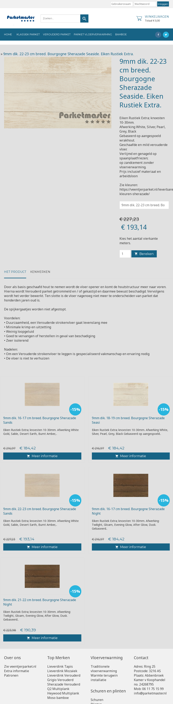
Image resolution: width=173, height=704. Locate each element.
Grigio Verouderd (60, 680)
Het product (15, 272)
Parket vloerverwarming (93, 34)
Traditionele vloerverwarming (104, 668)
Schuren (97, 700)
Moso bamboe (58, 697)
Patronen (11, 675)
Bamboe (121, 34)
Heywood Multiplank (63, 693)
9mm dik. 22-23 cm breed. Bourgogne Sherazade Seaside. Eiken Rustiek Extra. (68, 53)
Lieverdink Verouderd (63, 675)
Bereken (144, 254)
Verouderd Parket (57, 34)
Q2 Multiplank (58, 689)
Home (8, 34)
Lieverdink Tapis (60, 666)
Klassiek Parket (28, 34)
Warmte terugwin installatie (104, 677)
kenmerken (40, 272)
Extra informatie (16, 671)
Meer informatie (42, 456)
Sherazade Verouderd (63, 684)
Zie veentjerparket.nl (20, 666)
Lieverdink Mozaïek (62, 671)
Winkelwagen (157, 16)
